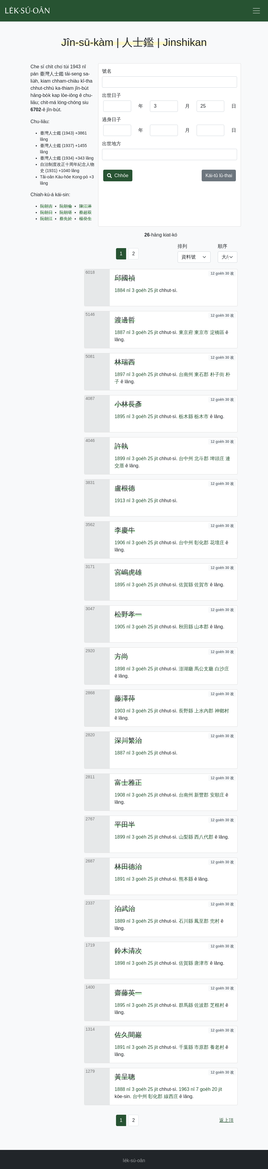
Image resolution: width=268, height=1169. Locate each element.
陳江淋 (85, 206)
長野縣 (186, 710)
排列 (182, 246)
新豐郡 (201, 794)
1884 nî (122, 290)
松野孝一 (128, 614)
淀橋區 (217, 332)
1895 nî (122, 416)
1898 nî (122, 668)
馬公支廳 (203, 668)
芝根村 (217, 1005)
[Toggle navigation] (256, 10)
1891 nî (122, 879)
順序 (222, 246)
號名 (107, 71)
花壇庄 (217, 542)
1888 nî (122, 1089)
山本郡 (201, 626)
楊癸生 (85, 218)
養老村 (217, 1047)
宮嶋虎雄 (128, 572)
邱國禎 (125, 278)
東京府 (186, 332)
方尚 (121, 656)
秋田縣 (186, 626)
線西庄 (171, 1096)
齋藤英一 (128, 993)
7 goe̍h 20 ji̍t (209, 1089)
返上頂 (226, 1120)
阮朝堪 (65, 212)
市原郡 (201, 1047)
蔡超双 (85, 212)
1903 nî (122, 710)
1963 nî (187, 1089)
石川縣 (186, 921)
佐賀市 (201, 584)
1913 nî (122, 500)
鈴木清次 (128, 951)
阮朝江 (46, 218)
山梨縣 (186, 836)
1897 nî (122, 374)
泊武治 (125, 909)
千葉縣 (186, 1047)
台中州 (186, 458)
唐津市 (201, 963)
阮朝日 (46, 212)
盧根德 (125, 488)
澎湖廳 (186, 668)
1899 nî (122, 458)
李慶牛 (125, 530)
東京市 (201, 332)
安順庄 (217, 794)
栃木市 (201, 416)
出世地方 (111, 143)
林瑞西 (125, 362)
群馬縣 (186, 1005)
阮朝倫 (65, 206)
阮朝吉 (46, 206)
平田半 (125, 824)
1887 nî (122, 332)
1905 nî (122, 626)
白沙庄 (222, 668)
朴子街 (217, 374)
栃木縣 (186, 416)
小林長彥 (128, 404)
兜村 (215, 921)
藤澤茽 (125, 698)
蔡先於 (65, 218)
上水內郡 (203, 710)
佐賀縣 (186, 584)
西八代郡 (203, 836)
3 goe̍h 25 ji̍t (145, 290)
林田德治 (128, 866)
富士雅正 (128, 782)
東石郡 (201, 374)
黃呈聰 (125, 1077)
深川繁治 (128, 740)
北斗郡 (201, 458)
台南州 (186, 374)
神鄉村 (222, 710)
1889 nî (122, 921)
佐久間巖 (128, 1035)
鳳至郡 (201, 921)
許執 (121, 446)
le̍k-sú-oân (134, 1160)
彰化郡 (201, 542)
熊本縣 (186, 879)
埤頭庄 (217, 458)
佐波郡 (201, 1005)
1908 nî (122, 794)
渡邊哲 (125, 320)
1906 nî (122, 542)
